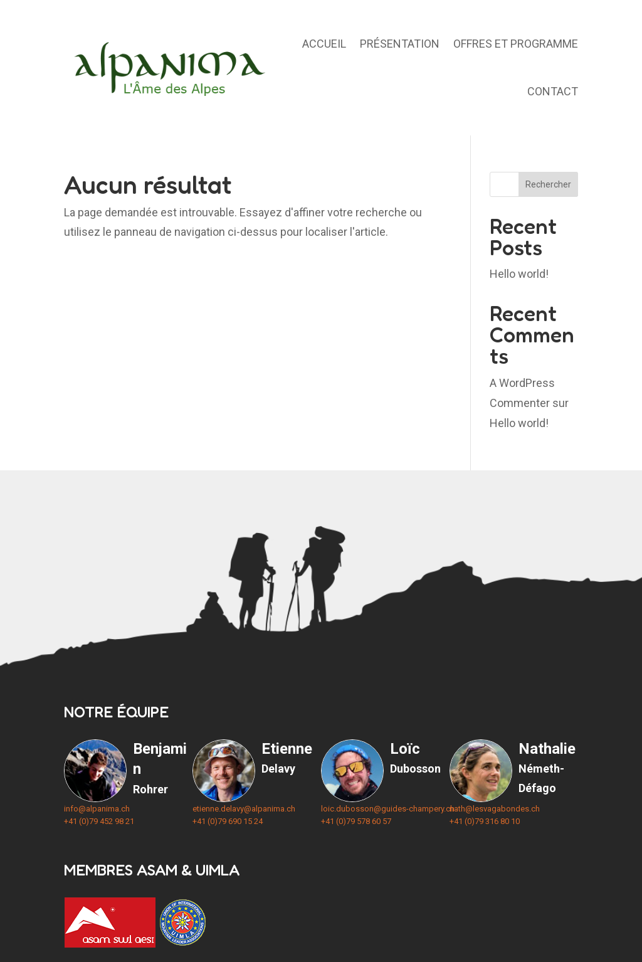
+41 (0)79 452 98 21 (99, 821)
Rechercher (548, 184)
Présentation (399, 43)
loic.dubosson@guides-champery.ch (388, 808)
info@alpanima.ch (97, 808)
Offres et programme (515, 43)
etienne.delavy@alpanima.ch (243, 808)
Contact (552, 91)
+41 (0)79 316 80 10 (485, 821)
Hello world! (519, 273)
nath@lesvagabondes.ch (495, 808)
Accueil (324, 43)
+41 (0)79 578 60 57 (356, 821)
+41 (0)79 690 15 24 (227, 821)
